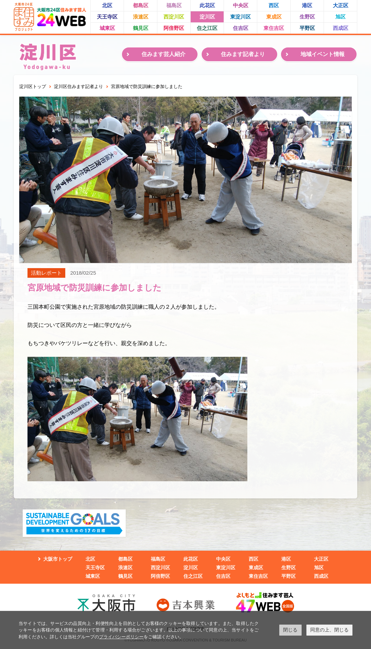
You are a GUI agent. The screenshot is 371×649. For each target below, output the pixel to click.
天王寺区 (107, 17)
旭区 (340, 17)
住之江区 (207, 28)
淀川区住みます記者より (78, 86)
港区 (307, 5)
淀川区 (207, 17)
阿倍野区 (174, 28)
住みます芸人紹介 (164, 54)
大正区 (340, 5)
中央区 (240, 5)
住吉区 (240, 28)
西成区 (340, 28)
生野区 (307, 17)
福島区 (174, 5)
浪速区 (140, 17)
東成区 (274, 17)
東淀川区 (240, 17)
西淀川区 (174, 17)
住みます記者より (243, 54)
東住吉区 (273, 28)
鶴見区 (140, 28)
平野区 (307, 28)
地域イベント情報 (323, 54)
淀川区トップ (32, 86)
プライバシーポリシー (121, 636)
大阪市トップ (57, 559)
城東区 (107, 28)
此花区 (207, 5)
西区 (274, 5)
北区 (107, 5)
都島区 (140, 5)
